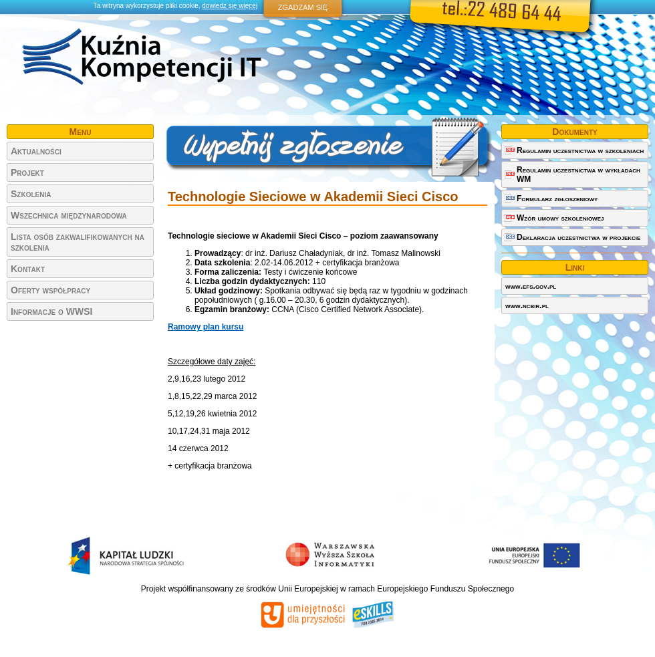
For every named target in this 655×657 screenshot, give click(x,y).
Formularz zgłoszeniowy (557, 198)
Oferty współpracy (50, 290)
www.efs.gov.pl (530, 286)
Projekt (27, 172)
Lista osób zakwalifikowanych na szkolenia (77, 242)
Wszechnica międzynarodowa (69, 215)
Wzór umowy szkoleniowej (560, 218)
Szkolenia (31, 193)
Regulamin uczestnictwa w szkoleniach (580, 150)
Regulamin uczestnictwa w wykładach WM (578, 174)
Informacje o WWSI (51, 311)
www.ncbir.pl (527, 305)
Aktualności (36, 151)
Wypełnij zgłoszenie (329, 148)
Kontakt (28, 268)
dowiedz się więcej (229, 5)
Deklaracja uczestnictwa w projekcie (578, 237)
